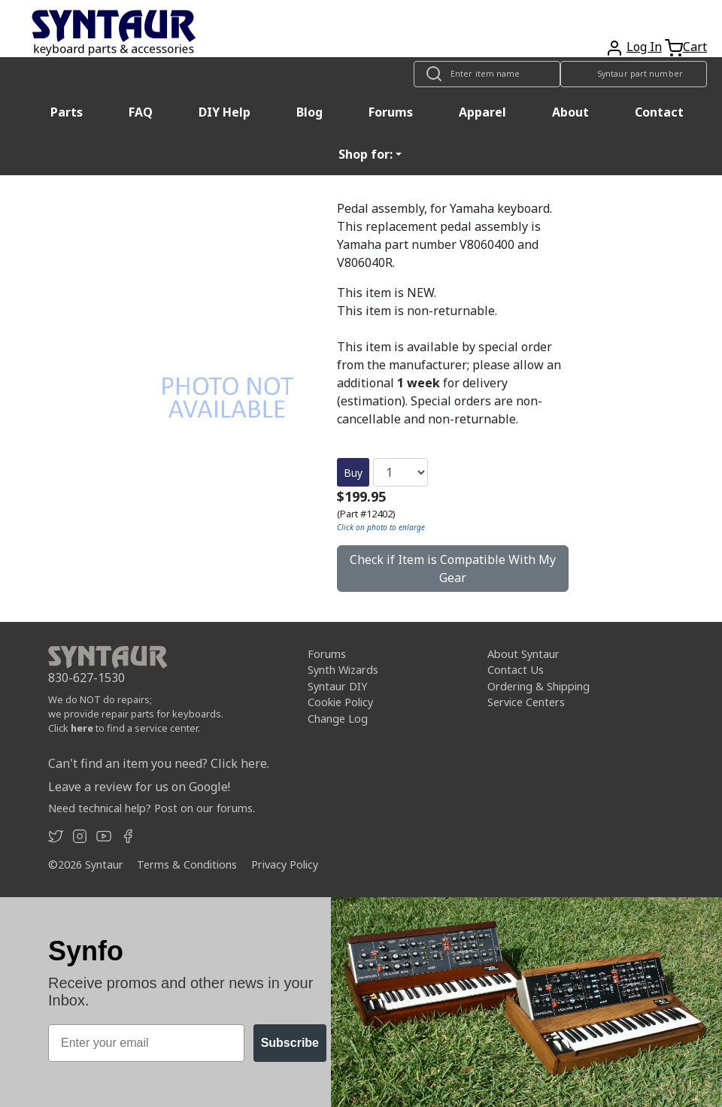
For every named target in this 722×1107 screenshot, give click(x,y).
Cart (695, 46)
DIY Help (224, 112)
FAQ (141, 112)
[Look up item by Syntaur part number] (633, 74)
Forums (391, 112)
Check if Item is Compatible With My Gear (453, 568)
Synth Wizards (343, 670)
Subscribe (290, 1042)
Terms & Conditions (187, 864)
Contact (659, 112)
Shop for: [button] (365, 154)
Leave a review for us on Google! (139, 786)
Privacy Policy (284, 864)
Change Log (338, 718)
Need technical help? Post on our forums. (151, 808)
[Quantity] (400, 472)
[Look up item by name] (487, 74)
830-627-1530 (86, 677)
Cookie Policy (340, 702)
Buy (353, 473)
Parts (66, 112)
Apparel (482, 112)
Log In (644, 46)
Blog (309, 112)
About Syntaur (523, 654)
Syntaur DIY (337, 686)
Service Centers (526, 702)
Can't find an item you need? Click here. (158, 763)
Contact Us (515, 670)
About (570, 112)
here (82, 728)
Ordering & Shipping (538, 686)
